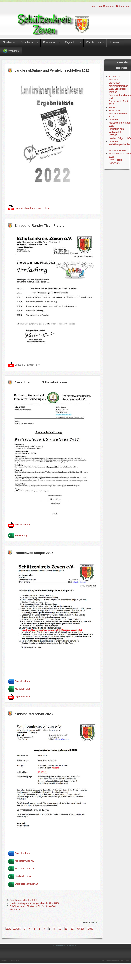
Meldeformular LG (24, 868)
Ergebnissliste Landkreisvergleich (32, 208)
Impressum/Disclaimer (102, 6)
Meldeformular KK (24, 860)
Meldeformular (22, 689)
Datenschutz (122, 6)
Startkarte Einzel (23, 876)
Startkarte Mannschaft (26, 883)
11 (66, 928)
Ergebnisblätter (23, 696)
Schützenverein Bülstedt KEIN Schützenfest (33, 906)
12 (72, 928)
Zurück (17, 928)
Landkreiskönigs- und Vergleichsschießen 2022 (34, 903)
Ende (90, 928)
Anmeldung (21, 535)
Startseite (9, 42)
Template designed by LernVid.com (115, 960)
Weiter (80, 928)
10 (59, 928)
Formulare (115, 42)
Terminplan (15, 909)
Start (8, 928)
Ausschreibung (22, 524)
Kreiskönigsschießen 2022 (23, 900)
